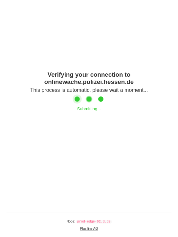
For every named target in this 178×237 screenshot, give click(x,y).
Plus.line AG (89, 228)
